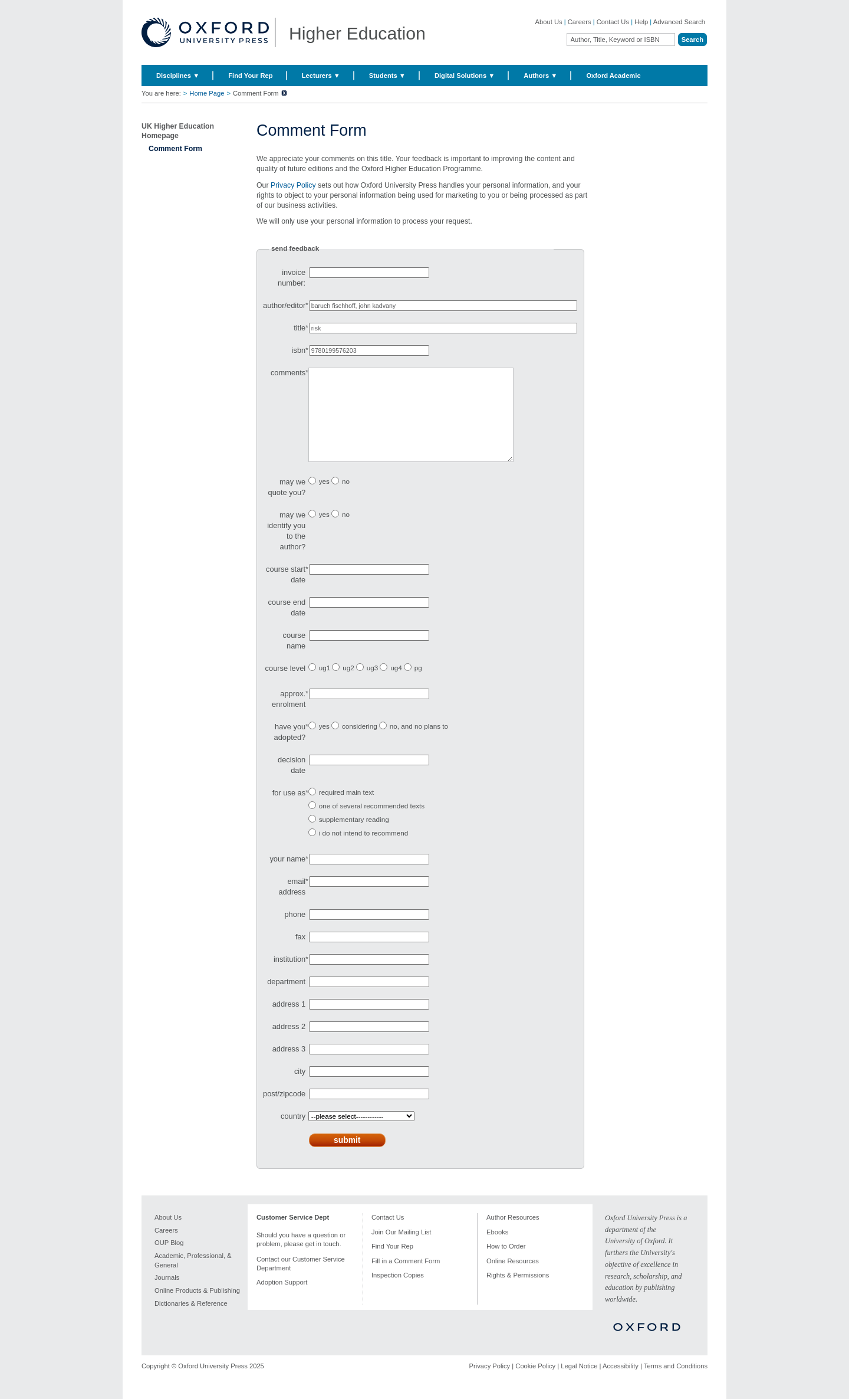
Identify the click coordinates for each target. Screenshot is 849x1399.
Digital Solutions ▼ (465, 75)
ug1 (325, 685)
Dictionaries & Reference (191, 1321)
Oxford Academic (613, 75)
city (299, 1089)
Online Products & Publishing (197, 1308)
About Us (548, 21)
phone (294, 932)
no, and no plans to (419, 744)
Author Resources (512, 1235)
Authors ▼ (540, 75)
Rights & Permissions (517, 1292)
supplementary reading (354, 837)
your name (287, 876)
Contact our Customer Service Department (300, 1281)
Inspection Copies (397, 1292)
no (346, 499)
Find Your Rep (250, 75)
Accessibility (621, 1383)
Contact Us (613, 21)
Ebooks (497, 1249)
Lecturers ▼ (321, 75)
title (299, 327)
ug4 (396, 685)
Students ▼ (387, 75)
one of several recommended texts (371, 823)
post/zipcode (284, 1111)
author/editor (284, 305)
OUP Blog (169, 1260)
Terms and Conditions (676, 1383)
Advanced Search (679, 21)
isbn (299, 350)
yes (324, 499)
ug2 (348, 685)
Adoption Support (281, 1299)
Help (641, 21)
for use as (288, 810)
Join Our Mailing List (401, 1249)
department (286, 999)
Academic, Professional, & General (193, 1278)
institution (289, 976)
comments (288, 372)
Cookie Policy (535, 1383)
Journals (166, 1295)
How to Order (506, 1263)
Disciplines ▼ (177, 75)
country (293, 1133)
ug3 (373, 685)
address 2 (288, 1044)
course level (285, 686)
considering (359, 744)
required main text (346, 810)
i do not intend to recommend (363, 850)
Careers (579, 21)
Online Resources (512, 1278)
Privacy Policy (293, 185)
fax (300, 954)
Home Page (206, 93)
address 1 (288, 1021)
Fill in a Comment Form (405, 1278)
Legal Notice (579, 1383)
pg (418, 685)
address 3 (288, 1066)
